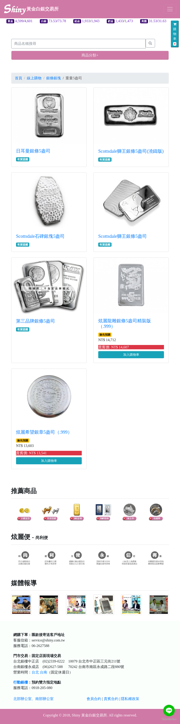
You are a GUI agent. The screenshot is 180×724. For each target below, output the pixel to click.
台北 (35, 672)
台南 (43, 672)
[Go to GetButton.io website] (169, 719)
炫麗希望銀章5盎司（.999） (44, 432)
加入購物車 (131, 354)
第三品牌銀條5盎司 (35, 320)
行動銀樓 (20, 682)
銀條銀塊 (53, 78)
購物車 (174, 34)
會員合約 (94, 699)
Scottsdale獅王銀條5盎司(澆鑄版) (131, 151)
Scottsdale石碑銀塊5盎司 (40, 236)
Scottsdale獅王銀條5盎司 (122, 236)
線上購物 (34, 78)
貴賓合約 (111, 699)
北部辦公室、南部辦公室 (33, 699)
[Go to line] (169, 710)
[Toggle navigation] (170, 9)
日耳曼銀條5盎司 (33, 150)
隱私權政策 (130, 699)
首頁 (18, 78)
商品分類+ (90, 55)
